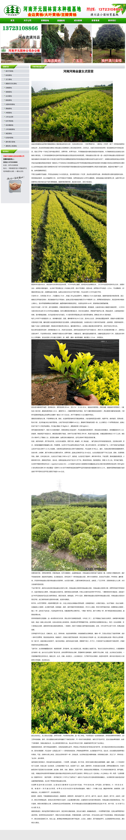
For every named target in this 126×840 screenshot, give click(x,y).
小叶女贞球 (9, 117)
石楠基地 (9, 88)
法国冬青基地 (10, 104)
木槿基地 (9, 113)
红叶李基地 (9, 121)
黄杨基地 (9, 108)
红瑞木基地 (9, 138)
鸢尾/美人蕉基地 (11, 146)
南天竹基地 (9, 71)
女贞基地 (9, 96)
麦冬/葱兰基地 (10, 142)
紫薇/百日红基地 (11, 83)
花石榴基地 (9, 125)
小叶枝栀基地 (10, 129)
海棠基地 (9, 133)
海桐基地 (9, 92)
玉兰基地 (9, 79)
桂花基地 (9, 75)
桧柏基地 (9, 100)
